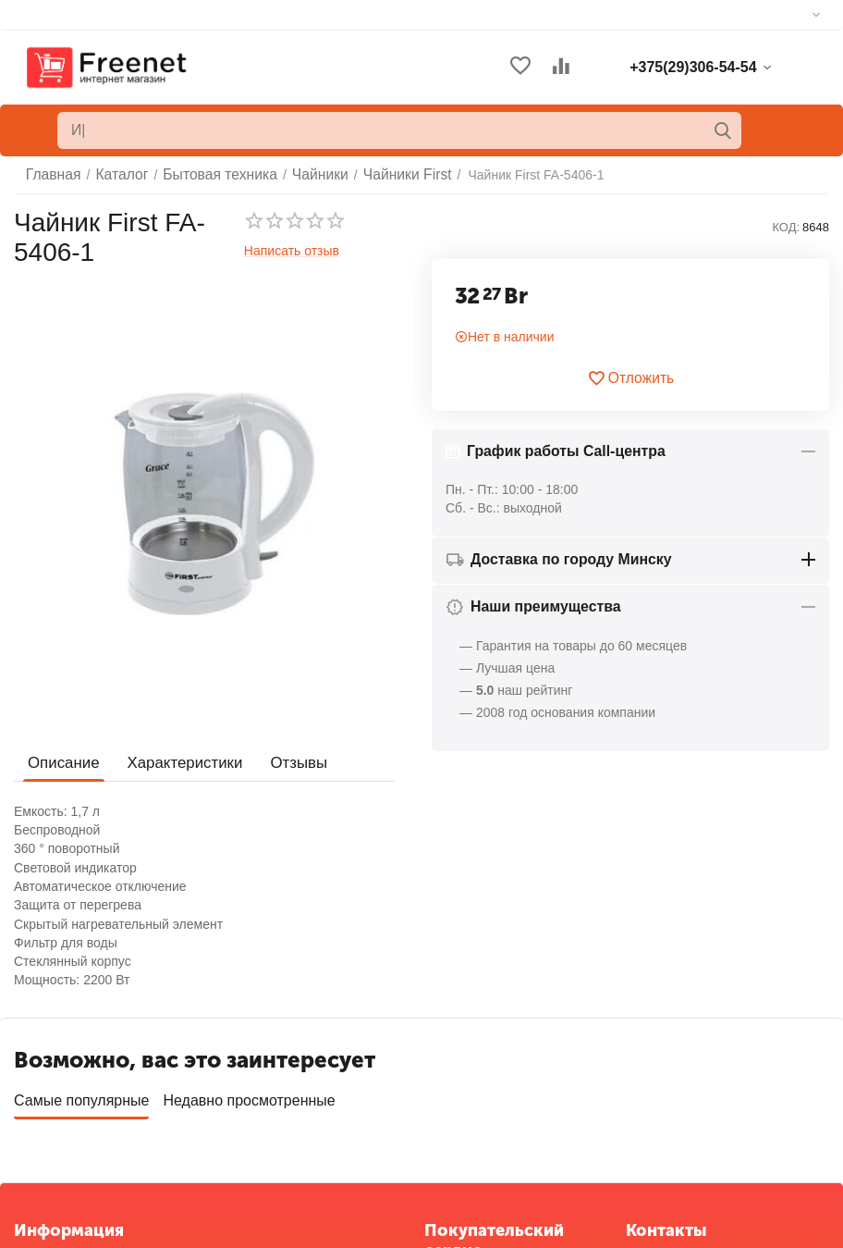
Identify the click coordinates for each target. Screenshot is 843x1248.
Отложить (631, 378)
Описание (62, 762)
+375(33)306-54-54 (681, 1094)
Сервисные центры (482, 1154)
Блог (28, 1162)
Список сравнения (479, 1125)
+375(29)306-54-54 (681, 1072)
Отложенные (462, 1098)
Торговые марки (62, 1105)
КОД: (786, 227)
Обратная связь (61, 1077)
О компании (49, 1050)
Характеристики (179, 762)
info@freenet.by (671, 1162)
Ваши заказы (463, 1070)
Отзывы (288, 762)
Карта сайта (50, 1134)
